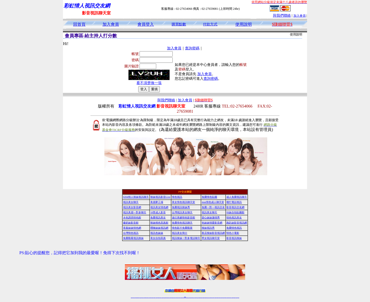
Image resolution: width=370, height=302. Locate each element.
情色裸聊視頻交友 (218, 297)
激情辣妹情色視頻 (216, 297)
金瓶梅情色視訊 (146, 297)
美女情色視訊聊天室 (183, 202)
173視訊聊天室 (174, 297)
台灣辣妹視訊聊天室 (150, 297)
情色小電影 (232, 233)
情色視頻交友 (212, 297)
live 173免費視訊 (236, 297)
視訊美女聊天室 (227, 297)
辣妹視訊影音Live (160, 197)
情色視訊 (177, 197)
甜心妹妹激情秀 (211, 217)
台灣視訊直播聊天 (233, 297)
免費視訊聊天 (170, 297)
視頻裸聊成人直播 (203, 297)
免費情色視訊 (234, 227)
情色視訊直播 (133, 297)
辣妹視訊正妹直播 (195, 297)
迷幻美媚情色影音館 (183, 217)
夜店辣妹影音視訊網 (213, 233)
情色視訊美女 (234, 217)
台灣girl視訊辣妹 (225, 297)
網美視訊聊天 (222, 297)
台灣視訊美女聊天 (182, 212)
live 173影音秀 (141, 297)
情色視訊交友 (230, 297)
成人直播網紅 (183, 297)
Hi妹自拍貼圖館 (235, 212)
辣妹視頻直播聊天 (159, 297)
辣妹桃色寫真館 (159, 222)
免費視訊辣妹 (144, 297)
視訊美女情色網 (159, 207)
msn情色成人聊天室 (213, 202)
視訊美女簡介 (179, 233)
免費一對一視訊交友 (213, 207)
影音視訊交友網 (235, 207)
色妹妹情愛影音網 (212, 222)
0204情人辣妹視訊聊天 (136, 197)
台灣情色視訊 (130, 233)
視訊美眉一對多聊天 (134, 212)
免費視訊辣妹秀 (181, 207)
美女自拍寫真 (158, 238)
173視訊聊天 (160, 297)
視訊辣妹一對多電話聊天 (186, 238)
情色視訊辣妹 (131, 297)
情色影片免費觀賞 (182, 227)
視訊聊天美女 (142, 297)
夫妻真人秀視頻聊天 (206, 297)
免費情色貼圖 (209, 197)
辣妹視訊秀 (208, 227)
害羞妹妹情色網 (132, 227)
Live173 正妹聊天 (197, 297)
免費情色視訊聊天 (182, 222)
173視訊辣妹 (169, 297)
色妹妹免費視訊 (176, 297)
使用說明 (243, 24)
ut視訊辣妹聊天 (167, 297)
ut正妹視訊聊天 (172, 297)
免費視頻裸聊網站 (200, 297)
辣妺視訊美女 (238, 297)
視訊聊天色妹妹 (162, 297)
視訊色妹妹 (156, 233)
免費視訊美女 (158, 217)
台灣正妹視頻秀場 (210, 297)
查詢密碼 (192, 48)
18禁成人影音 (158, 212)
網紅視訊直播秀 (181, 297)
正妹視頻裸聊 (213, 297)
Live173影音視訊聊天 (164, 297)
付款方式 (210, 24)
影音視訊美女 (229, 297)
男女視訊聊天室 (211, 238)
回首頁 (79, 24)
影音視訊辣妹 (234, 238)
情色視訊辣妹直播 (220, 297)
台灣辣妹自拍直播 (157, 297)
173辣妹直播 (189, 297)
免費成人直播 (223, 297)
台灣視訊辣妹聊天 (154, 297)
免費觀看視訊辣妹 (133, 238)
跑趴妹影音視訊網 (236, 222)
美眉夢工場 (156, 202)
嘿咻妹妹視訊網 (159, 227)
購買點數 (179, 24)
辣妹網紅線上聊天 (193, 297)
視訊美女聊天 (130, 202)
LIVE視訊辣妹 (135, 297)
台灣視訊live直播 (137, 297)
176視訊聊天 (178, 297)
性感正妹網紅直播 (191, 297)
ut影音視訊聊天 (234, 297)
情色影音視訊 (139, 297)
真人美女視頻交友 (208, 297)
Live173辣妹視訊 (185, 297)
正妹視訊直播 (179, 297)
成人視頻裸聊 (201, 297)
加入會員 (299, 15)
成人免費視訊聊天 (236, 197)
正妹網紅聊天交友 (187, 297)
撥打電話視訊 (234, 202)
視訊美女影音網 (132, 207)
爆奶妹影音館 (130, 222)
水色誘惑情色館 (132, 217)
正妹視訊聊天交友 (152, 297)
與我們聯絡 (282, 15)
